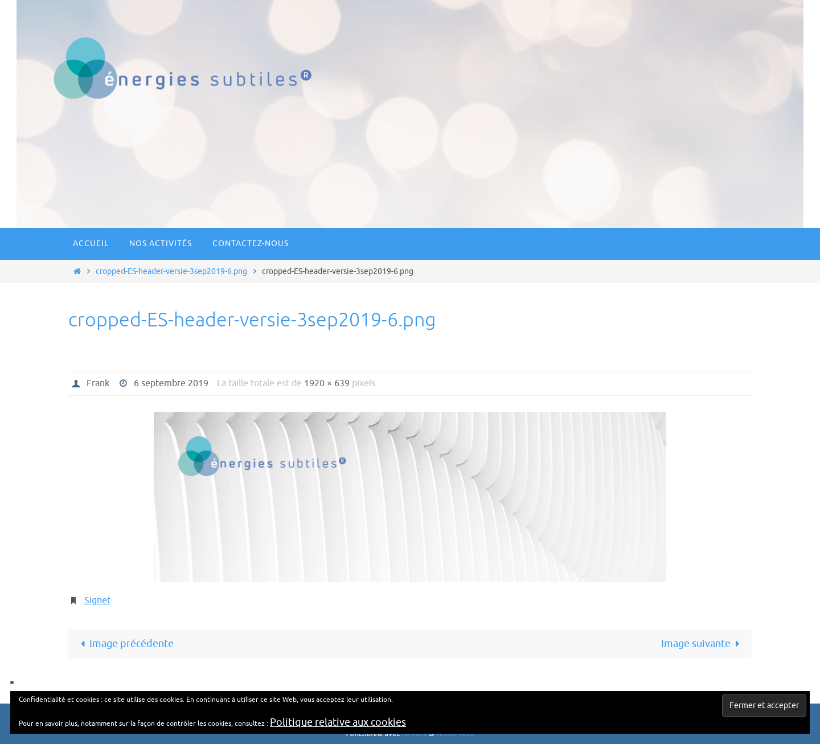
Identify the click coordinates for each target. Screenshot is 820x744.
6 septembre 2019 (171, 383)
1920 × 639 (327, 383)
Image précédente (124, 643)
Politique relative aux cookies (338, 722)
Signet (97, 600)
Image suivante (703, 643)
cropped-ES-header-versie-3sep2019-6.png (171, 271)
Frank (98, 383)
